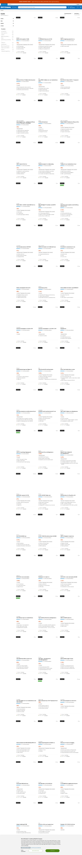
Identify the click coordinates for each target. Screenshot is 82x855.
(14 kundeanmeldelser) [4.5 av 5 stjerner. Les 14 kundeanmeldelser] (69, 744)
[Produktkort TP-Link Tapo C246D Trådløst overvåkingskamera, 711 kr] (70, 398)
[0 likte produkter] (77, 7)
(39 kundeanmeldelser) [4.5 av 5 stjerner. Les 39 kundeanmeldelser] (69, 578)
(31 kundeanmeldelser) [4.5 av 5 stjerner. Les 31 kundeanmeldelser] (69, 537)
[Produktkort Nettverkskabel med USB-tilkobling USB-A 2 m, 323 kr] (26, 730)
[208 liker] (34, 307)
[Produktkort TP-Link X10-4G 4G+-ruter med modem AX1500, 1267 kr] (70, 564)
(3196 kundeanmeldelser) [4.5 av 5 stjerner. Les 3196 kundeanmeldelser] (48, 785)
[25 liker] (57, 307)
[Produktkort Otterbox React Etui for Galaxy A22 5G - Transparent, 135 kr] (70, 67)
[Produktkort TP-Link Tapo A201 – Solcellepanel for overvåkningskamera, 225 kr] (48, 646)
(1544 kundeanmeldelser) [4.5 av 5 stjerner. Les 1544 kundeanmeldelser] (26, 496)
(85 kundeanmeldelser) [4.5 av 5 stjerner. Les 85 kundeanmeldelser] (25, 289)
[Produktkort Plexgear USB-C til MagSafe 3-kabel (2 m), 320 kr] (70, 523)
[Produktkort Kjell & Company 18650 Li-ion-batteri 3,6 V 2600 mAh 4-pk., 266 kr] (48, 234)
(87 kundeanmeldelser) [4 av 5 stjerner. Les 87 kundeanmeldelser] (47, 248)
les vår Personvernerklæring (35, 847)
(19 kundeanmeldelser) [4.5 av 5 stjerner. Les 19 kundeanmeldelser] (47, 661)
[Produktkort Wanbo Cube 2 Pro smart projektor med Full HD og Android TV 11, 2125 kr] (70, 192)
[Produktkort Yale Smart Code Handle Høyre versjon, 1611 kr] (70, 356)
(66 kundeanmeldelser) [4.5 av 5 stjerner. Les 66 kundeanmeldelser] (47, 744)
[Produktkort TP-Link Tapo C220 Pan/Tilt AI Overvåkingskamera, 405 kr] (48, 605)
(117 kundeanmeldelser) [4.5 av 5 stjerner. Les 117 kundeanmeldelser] (70, 825)
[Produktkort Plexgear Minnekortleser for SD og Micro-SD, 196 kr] (70, 482)
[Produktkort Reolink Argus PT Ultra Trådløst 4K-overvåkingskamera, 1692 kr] (70, 439)
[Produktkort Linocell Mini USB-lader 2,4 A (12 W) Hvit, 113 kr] (48, 771)
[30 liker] (79, 307)
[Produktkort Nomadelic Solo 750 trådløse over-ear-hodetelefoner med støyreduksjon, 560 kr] (26, 688)
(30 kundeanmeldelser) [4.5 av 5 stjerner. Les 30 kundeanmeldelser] (47, 165)
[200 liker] (34, 474)
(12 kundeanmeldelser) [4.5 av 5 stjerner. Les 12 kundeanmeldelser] (47, 82)
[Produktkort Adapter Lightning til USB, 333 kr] (26, 811)
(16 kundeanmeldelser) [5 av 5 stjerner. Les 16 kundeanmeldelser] (47, 289)
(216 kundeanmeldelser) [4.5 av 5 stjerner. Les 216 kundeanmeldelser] (48, 330)
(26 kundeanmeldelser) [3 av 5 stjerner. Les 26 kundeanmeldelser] (25, 40)
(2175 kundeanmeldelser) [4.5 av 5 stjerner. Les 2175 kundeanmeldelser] (70, 40)
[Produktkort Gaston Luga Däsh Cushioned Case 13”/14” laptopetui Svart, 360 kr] (48, 688)
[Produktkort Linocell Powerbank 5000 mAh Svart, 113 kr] (26, 771)
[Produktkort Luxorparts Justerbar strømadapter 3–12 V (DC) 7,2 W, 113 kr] (48, 316)
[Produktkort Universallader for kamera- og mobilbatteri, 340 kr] (70, 275)
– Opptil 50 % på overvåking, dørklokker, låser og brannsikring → (39, 1)
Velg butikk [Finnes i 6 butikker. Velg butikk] (24, 508)
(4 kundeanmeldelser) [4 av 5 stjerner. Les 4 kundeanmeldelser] (25, 124)
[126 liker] (78, 679)
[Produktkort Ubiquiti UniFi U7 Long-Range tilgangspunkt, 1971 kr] (26, 439)
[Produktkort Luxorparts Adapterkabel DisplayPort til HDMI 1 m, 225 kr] (48, 730)
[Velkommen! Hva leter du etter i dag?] (43, 7)
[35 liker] (35, 390)
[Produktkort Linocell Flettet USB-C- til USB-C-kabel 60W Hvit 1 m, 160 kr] (26, 192)
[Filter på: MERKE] (7, 23)
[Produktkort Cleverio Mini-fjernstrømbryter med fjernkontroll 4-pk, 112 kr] (26, 398)
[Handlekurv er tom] (80, 7)
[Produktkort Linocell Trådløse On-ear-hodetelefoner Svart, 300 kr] (70, 151)
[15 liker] (57, 225)
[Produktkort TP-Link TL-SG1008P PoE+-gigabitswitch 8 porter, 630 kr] (70, 771)
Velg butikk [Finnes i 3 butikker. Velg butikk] (46, 590)
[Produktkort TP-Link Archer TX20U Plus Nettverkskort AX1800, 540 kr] (48, 523)
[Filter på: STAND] (7, 26)
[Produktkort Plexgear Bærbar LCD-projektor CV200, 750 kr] (26, 26)
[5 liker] (35, 17)
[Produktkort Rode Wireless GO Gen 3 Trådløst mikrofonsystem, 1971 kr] (26, 67)
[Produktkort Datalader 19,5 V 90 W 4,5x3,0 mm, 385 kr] (70, 811)
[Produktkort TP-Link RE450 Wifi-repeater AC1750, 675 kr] (26, 482)
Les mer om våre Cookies (25, 847)
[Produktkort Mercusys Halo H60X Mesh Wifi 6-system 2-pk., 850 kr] (26, 646)
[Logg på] (71, 7)
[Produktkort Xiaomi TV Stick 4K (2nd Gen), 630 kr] (48, 109)
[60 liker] (79, 225)
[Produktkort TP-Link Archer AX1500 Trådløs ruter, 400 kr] (48, 482)
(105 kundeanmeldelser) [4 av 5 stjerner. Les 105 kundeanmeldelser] (48, 207)
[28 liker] (79, 390)
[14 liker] (57, 803)
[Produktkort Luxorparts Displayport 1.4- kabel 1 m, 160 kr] (48, 564)
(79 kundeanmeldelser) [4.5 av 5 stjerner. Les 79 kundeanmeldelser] (69, 785)
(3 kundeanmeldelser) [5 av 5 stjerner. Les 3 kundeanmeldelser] (25, 453)
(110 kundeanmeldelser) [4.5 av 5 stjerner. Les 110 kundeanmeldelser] (70, 123)
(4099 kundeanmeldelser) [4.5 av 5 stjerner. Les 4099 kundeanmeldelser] (70, 702)
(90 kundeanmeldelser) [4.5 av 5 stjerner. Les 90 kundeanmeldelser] (47, 537)
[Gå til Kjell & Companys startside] (6, 7)
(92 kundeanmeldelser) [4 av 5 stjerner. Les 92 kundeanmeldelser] (25, 248)
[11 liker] (79, 17)
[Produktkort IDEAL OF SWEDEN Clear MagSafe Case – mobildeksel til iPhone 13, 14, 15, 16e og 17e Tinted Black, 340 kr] (26, 109)
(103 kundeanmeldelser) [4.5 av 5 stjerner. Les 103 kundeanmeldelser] (70, 619)
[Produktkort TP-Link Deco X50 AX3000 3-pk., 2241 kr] (26, 523)
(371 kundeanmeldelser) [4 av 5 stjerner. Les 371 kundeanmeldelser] (70, 165)
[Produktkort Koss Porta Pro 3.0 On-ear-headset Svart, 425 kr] (48, 811)
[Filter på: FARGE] (7, 18)
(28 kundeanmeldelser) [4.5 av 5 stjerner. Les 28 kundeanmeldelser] (25, 578)
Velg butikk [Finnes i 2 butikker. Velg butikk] (46, 52)
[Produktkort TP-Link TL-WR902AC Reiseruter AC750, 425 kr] (48, 26)
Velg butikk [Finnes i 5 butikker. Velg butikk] (24, 52)
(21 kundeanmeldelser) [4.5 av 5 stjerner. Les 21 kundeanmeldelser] (25, 703)
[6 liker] (79, 430)
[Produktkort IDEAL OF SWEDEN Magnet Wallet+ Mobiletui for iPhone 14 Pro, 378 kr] (70, 109)
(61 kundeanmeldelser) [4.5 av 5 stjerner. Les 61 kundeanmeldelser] (47, 412)
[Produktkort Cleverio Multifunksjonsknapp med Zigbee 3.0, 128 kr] (26, 356)
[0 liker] (35, 58)
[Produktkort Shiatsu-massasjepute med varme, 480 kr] (26, 275)
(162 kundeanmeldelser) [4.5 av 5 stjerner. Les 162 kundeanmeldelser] (70, 248)
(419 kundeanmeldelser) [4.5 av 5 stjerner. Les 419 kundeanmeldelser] (48, 619)
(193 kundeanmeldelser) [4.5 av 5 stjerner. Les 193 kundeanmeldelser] (26, 785)
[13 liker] (35, 142)
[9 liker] (57, 637)
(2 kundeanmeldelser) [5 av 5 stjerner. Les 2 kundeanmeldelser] (25, 81)
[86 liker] (57, 17)
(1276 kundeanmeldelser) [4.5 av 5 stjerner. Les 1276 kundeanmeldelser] (26, 412)
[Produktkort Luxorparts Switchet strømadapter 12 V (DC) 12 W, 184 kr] (26, 316)
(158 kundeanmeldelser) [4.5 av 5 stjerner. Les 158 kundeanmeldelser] (70, 412)
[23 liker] (79, 266)
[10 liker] (57, 142)
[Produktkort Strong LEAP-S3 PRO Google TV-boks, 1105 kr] (70, 646)
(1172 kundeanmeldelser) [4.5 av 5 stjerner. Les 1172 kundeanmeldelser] (26, 206)
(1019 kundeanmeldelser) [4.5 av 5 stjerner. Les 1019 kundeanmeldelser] (26, 537)
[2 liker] (35, 225)
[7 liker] (57, 514)
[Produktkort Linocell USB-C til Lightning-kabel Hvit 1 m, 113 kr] (70, 26)
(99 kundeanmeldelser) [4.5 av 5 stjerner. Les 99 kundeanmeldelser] (69, 496)
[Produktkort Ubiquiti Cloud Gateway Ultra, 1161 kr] (48, 275)
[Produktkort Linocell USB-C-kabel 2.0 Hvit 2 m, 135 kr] (26, 151)
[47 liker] (35, 803)
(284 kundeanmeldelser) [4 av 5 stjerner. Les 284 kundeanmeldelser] (70, 330)
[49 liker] (57, 474)
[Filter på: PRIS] (7, 21)
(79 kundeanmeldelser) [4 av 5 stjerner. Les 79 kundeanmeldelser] (69, 289)
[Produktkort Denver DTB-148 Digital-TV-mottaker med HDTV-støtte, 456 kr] (48, 192)
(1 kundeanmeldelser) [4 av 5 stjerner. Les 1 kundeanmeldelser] (25, 619)
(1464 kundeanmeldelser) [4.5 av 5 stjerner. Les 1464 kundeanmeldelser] (26, 165)
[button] (7, 15)
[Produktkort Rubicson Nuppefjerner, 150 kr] (70, 316)
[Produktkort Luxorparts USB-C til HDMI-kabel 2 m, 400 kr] (70, 605)
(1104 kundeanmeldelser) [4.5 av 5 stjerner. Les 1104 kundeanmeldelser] (48, 496)
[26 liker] (57, 348)
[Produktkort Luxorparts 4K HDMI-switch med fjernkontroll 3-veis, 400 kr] (48, 398)
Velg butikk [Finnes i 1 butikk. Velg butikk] (24, 94)
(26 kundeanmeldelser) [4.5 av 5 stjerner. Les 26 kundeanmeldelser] (25, 660)
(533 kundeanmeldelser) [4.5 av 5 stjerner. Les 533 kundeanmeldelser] (26, 330)
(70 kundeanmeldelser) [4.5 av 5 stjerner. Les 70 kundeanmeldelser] (47, 123)
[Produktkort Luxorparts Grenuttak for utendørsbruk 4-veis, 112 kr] (70, 234)
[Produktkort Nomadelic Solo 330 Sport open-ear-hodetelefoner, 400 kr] (26, 605)
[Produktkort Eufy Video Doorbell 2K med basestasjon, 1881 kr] (48, 356)
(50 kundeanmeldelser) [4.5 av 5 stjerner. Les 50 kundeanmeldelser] (69, 660)
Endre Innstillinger (23, 851)
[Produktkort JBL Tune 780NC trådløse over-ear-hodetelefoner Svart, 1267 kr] (48, 67)
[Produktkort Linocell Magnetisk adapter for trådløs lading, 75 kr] (48, 151)
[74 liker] (79, 762)
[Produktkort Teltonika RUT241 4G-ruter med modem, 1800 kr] (26, 564)
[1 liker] (35, 596)
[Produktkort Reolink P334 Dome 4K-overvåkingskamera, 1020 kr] (48, 439)
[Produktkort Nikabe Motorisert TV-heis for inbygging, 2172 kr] (70, 730)
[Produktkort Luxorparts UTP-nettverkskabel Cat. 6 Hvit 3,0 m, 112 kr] (70, 688)
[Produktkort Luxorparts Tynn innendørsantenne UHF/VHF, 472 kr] (26, 234)
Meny (14, 7)
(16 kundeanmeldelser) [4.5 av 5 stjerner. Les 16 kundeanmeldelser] (69, 81)
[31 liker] (35, 514)
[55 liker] (57, 596)
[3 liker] (57, 100)
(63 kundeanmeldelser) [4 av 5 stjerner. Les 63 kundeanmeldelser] (47, 40)
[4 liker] (79, 183)
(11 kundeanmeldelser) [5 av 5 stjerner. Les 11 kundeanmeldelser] (25, 744)
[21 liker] (79, 474)
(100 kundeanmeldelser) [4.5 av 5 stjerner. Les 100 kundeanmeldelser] (48, 578)
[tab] (4, 4)
